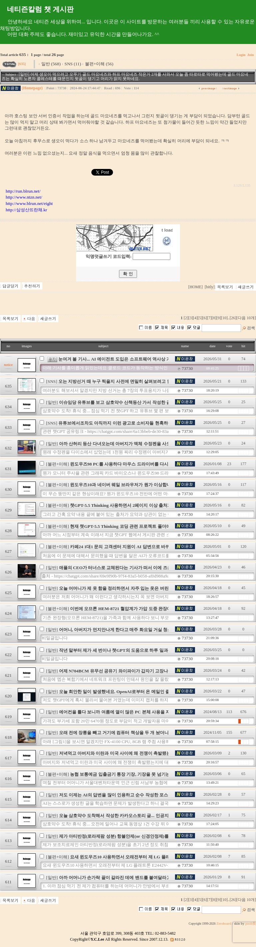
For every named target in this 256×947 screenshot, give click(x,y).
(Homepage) (32, 88)
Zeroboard (223, 923)
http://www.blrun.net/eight (29, 203)
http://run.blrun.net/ (23, 191)
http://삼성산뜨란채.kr (26, 209)
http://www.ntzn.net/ (24, 197)
